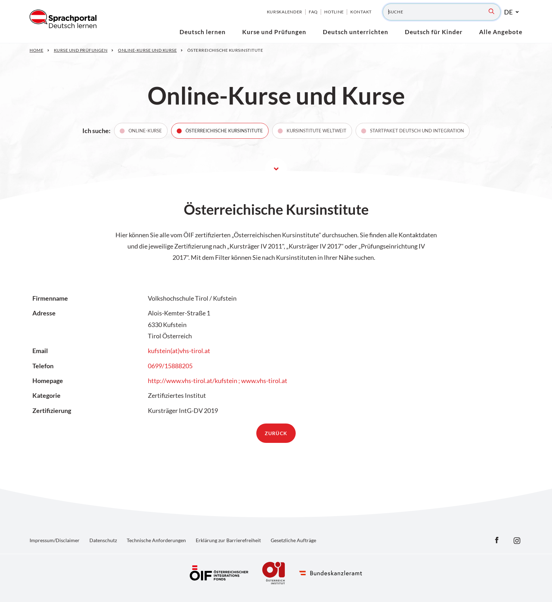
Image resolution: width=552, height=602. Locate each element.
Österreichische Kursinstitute (224, 130)
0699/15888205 (170, 366)
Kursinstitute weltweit (316, 130)
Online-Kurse (145, 130)
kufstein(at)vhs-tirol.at (179, 351)
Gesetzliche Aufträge (293, 540)
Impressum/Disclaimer (55, 540)
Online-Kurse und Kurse (147, 50)
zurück (276, 433)
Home (36, 50)
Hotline (334, 11)
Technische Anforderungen (156, 540)
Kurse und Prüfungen (81, 50)
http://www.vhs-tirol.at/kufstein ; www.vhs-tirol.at (217, 380)
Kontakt (361, 11)
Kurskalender (284, 11)
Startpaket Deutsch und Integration (417, 130)
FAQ (313, 11)
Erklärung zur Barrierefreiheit (228, 540)
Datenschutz (103, 540)
